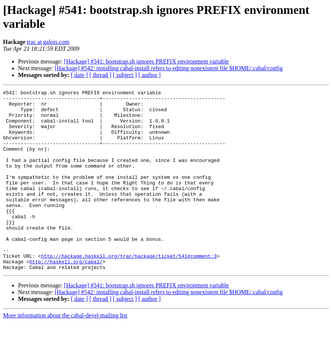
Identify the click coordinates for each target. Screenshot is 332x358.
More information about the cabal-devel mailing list (65, 351)
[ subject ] (125, 75)
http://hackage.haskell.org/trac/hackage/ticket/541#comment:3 (128, 289)
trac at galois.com (48, 42)
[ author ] (149, 75)
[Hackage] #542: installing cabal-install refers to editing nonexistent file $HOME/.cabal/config (169, 68)
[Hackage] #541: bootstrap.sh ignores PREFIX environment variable (146, 61)
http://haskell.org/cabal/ (65, 296)
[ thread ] (100, 75)
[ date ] (79, 75)
